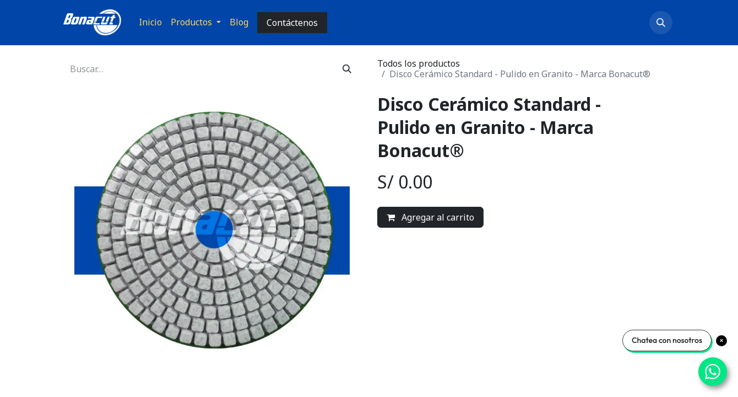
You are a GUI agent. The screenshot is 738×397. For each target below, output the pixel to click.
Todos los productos (418, 63)
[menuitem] (150, 22)
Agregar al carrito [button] (430, 217)
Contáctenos (292, 23)
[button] (660, 22)
